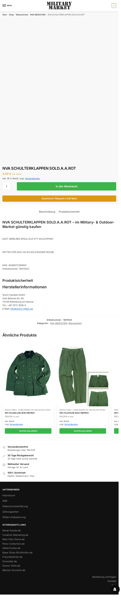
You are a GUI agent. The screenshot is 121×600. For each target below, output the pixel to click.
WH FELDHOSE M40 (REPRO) (74, 413)
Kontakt (112, 581)
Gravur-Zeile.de (11, 565)
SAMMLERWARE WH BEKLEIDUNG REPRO (34, 410)
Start (4, 14)
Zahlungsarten (10, 511)
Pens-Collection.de (13, 543)
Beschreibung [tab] (47, 211)
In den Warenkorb (66, 186)
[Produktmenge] (6, 186)
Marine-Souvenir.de (13, 570)
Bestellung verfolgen (104, 576)
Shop (11, 14)
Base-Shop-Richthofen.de (17, 552)
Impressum (8, 495)
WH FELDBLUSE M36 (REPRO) (20, 413)
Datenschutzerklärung (15, 506)
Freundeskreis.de (12, 556)
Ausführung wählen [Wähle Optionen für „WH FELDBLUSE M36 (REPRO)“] (28, 431)
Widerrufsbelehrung (14, 517)
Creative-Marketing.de (15, 534)
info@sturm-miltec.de (21, 308)
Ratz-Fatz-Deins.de (13, 539)
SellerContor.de (11, 548)
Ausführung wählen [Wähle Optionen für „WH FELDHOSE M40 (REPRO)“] (83, 431)
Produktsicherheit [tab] (69, 211)
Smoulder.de (9, 561)
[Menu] (7, 5)
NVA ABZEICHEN (37, 14)
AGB (4, 500)
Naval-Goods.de (11, 530)
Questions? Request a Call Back (59, 198)
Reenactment (22, 14)
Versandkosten (32, 178)
